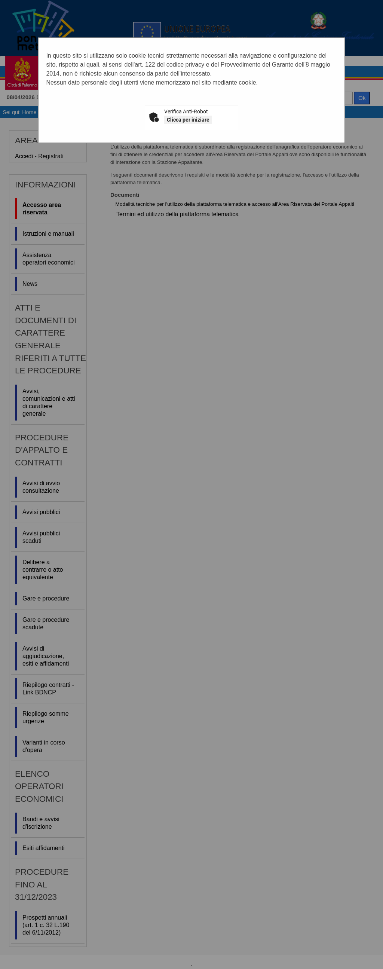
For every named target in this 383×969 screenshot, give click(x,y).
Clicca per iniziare (188, 120)
